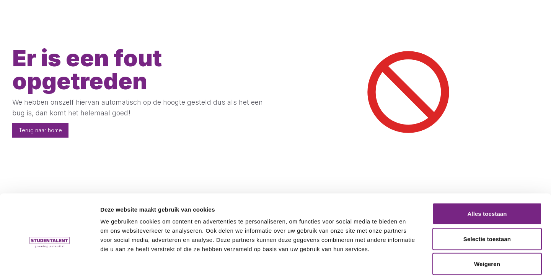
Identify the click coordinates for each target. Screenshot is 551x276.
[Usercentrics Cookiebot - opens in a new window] (49, 261)
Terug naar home (40, 130)
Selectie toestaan (487, 200)
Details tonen (413, 261)
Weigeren (487, 225)
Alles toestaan (487, 175)
